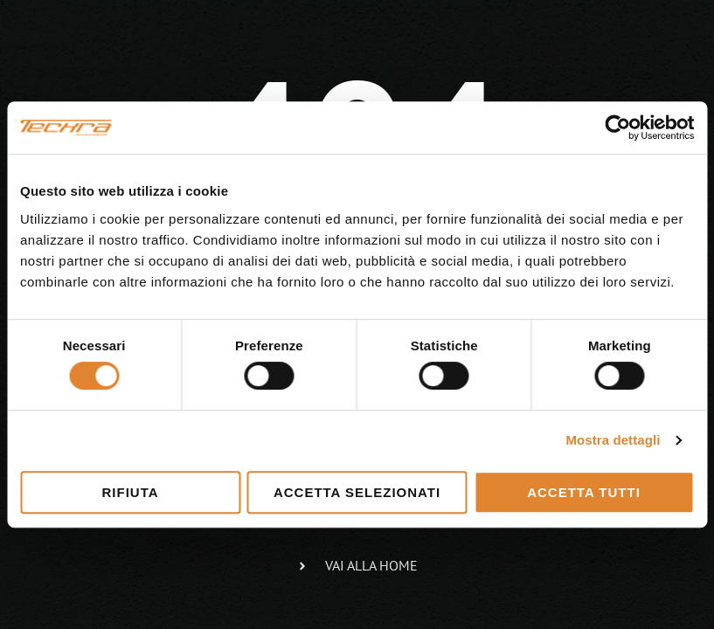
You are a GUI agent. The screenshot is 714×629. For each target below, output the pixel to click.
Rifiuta (129, 492)
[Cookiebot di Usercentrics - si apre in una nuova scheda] (617, 127)
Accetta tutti (584, 492)
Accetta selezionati (357, 492)
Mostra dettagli (612, 439)
